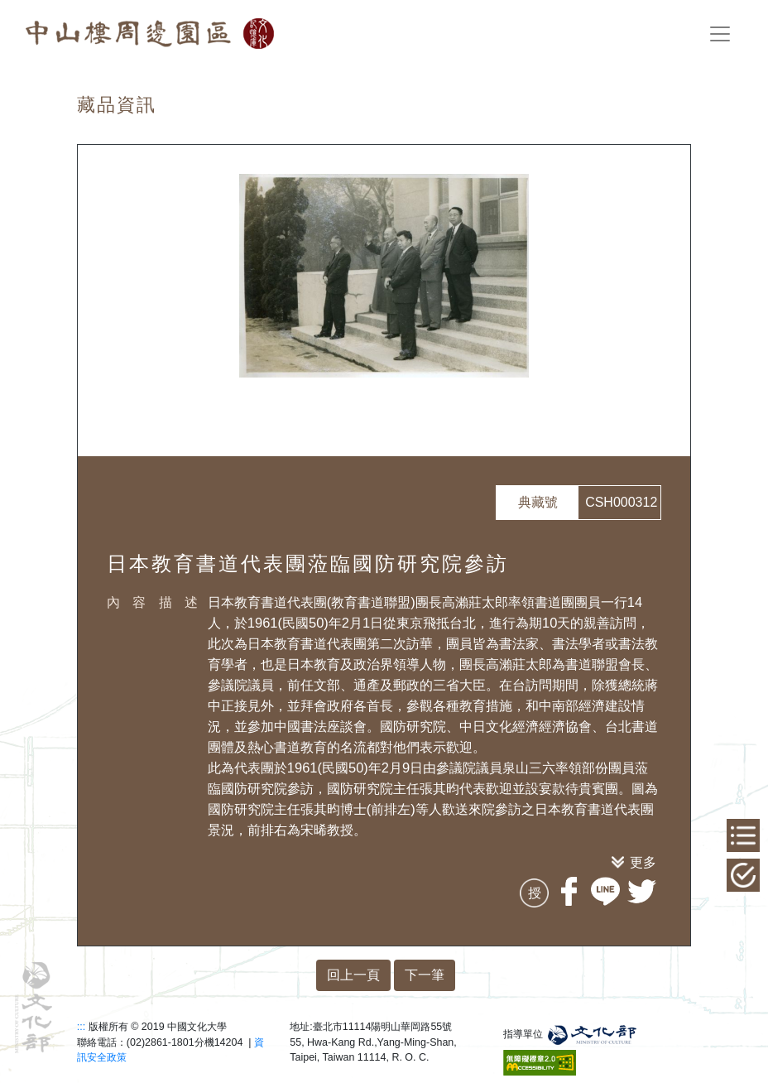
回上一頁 (353, 975)
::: (81, 1026)
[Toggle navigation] (720, 34)
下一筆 (424, 975)
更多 (643, 861)
